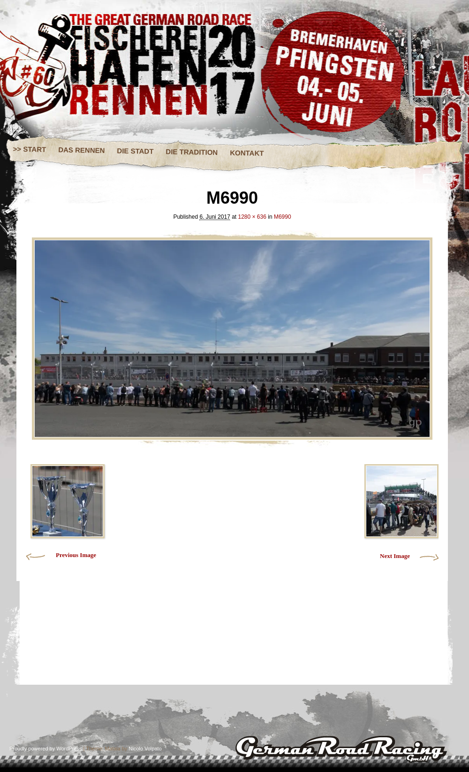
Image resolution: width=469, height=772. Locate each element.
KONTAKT (247, 153)
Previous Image (76, 554)
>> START (29, 149)
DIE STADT (135, 150)
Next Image (395, 555)
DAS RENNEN (81, 149)
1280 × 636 (252, 217)
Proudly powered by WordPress (45, 748)
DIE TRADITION (192, 151)
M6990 (282, 217)
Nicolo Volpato (145, 748)
